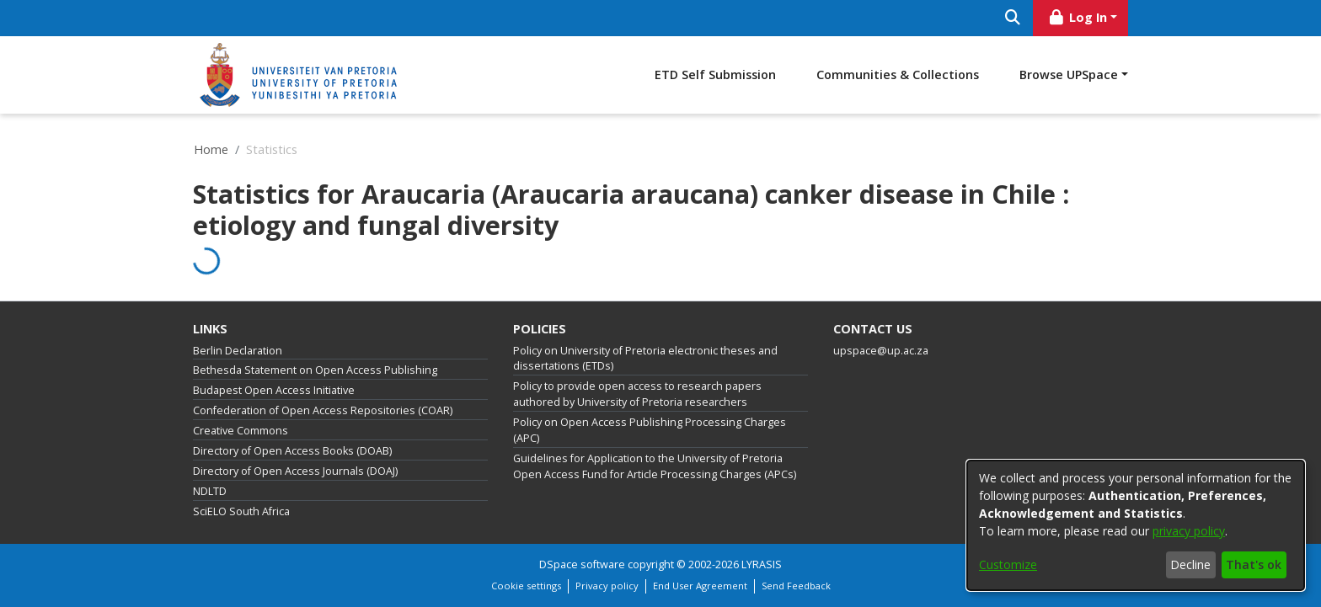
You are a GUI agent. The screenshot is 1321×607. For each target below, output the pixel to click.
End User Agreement (700, 585)
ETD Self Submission (715, 75)
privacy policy (1189, 531)
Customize (1008, 564)
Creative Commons (240, 430)
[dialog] (1135, 525)
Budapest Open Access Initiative (274, 390)
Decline (1190, 564)
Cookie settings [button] (526, 585)
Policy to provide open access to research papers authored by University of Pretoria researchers (637, 394)
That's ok (1253, 564)
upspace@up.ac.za (880, 350)
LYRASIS (761, 564)
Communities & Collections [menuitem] (897, 75)
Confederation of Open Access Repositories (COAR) (322, 410)
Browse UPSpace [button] (1068, 75)
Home (211, 149)
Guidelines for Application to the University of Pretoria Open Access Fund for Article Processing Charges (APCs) (654, 466)
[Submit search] (1012, 18)
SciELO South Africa (241, 511)
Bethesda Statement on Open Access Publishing (315, 370)
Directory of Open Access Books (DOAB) (292, 451)
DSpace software (582, 564)
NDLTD (210, 491)
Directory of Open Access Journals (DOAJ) (295, 471)
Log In (1077, 17)
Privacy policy (607, 585)
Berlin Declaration (237, 350)
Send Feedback (796, 585)
